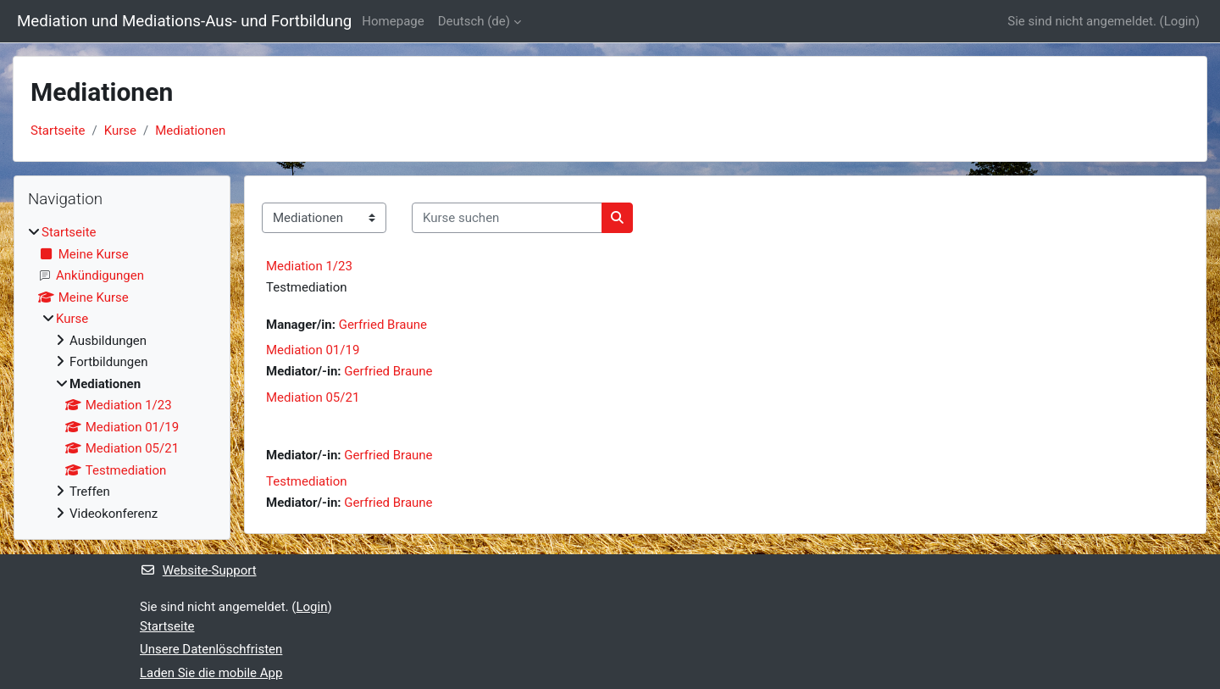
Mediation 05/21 (312, 397)
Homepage (393, 21)
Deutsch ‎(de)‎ (474, 21)
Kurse (120, 130)
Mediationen (190, 130)
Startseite (58, 130)
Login (1179, 21)
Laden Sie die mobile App (211, 673)
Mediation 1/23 (309, 266)
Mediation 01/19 (312, 350)
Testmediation (306, 481)
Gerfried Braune (383, 324)
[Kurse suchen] (507, 218)
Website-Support (198, 570)
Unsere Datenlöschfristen (211, 649)
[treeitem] (122, 373)
